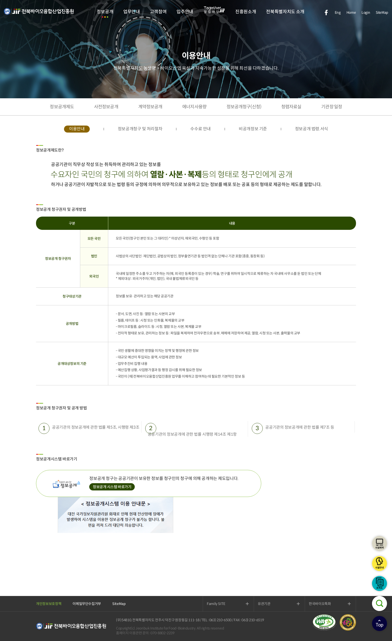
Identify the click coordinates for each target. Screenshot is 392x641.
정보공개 (105, 12)
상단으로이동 (379, 623)
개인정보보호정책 (48, 603)
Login (366, 12)
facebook (326, 12)
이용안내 (77, 129)
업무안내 (131, 12)
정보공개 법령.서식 (311, 129)
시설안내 (379, 563)
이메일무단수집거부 (86, 603)
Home (351, 12)
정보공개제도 (62, 107)
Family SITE (216, 603)
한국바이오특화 (320, 603)
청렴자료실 (291, 107)
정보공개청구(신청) (243, 107)
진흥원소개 (245, 12)
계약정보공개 (150, 107)
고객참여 (158, 12)
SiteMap (382, 12)
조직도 (379, 583)
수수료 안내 (200, 129)
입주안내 (184, 12)
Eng (338, 12)
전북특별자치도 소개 (285, 12)
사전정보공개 (106, 107)
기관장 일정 (331, 107)
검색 (379, 603)
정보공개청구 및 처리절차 (140, 129)
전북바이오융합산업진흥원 (39, 14)
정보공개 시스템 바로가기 (112, 486)
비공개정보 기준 (253, 129)
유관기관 (264, 603)
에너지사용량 (194, 107)
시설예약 (379, 543)
